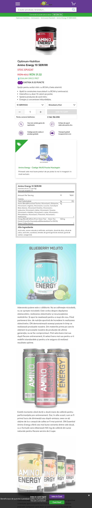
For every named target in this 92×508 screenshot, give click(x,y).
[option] (46, 157)
